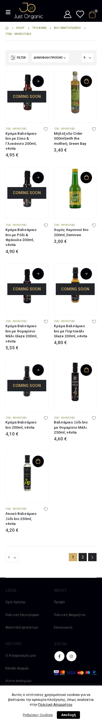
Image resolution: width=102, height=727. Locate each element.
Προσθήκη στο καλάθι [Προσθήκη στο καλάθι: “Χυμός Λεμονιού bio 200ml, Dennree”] (86, 178)
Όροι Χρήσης (15, 602)
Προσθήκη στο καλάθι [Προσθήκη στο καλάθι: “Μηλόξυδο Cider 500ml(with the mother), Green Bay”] (86, 81)
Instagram (71, 656)
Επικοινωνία (63, 627)
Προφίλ (59, 602)
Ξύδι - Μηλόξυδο (15, 128)
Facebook (59, 656)
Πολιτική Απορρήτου (70, 615)
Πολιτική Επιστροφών (22, 615)
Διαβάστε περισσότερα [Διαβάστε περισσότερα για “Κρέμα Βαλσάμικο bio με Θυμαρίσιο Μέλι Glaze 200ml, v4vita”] (38, 274)
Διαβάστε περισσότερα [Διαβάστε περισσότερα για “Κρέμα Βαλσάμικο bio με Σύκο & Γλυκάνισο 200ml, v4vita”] (38, 81)
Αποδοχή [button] (68, 715)
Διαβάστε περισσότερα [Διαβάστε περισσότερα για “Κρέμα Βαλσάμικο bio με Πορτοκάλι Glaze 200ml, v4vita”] (86, 274)
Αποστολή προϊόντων (21, 627)
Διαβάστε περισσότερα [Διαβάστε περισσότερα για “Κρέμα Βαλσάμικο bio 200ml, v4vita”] (38, 370)
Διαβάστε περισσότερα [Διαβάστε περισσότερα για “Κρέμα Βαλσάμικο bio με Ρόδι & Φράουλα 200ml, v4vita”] (38, 178)
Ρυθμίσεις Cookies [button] (38, 715)
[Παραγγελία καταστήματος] (50, 58)
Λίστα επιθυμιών (18, 681)
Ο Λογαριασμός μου (20, 655)
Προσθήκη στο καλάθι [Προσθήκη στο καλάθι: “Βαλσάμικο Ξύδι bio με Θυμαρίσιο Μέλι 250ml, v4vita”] (86, 370)
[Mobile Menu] (9, 12)
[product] (27, 92)
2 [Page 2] (83, 557)
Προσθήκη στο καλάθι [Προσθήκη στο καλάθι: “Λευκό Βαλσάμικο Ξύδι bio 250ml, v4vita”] (38, 461)
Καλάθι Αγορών (17, 668)
